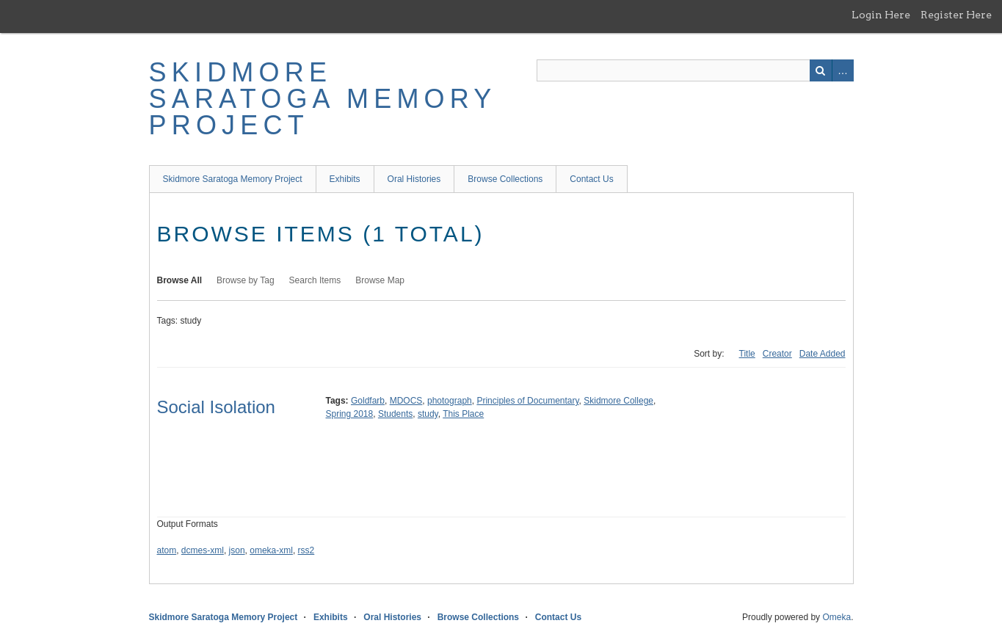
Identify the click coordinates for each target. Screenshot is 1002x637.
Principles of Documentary (527, 401)
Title (747, 354)
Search (821, 70)
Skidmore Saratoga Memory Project (322, 98)
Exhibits (345, 179)
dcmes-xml (202, 550)
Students (395, 414)
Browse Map (379, 280)
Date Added (822, 354)
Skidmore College (618, 401)
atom (167, 550)
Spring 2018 (350, 414)
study (428, 414)
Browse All (180, 280)
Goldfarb (368, 401)
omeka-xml (271, 550)
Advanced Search (843, 70)
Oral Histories (414, 179)
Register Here (956, 15)
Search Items (315, 280)
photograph (449, 401)
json (237, 550)
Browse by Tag (246, 280)
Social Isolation (216, 407)
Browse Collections (505, 179)
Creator (777, 354)
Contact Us (591, 179)
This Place (463, 414)
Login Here (881, 15)
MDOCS (406, 401)
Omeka (836, 617)
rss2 (306, 550)
